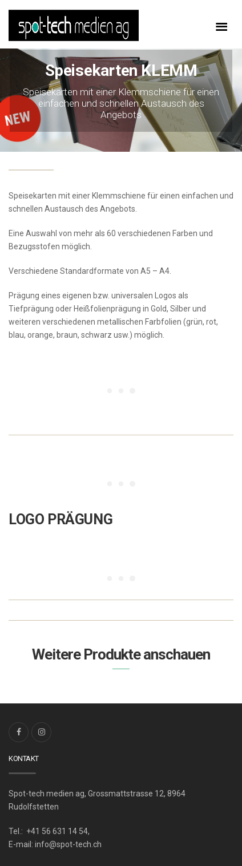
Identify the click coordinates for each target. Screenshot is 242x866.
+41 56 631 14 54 (56, 831)
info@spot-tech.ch (68, 844)
